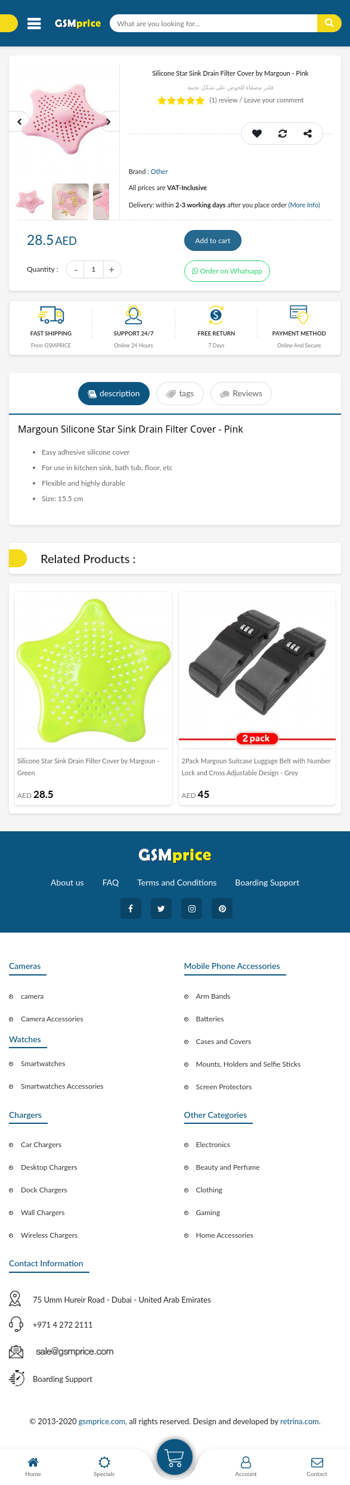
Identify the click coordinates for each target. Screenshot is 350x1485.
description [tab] (113, 397)
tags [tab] (180, 397)
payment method (299, 336)
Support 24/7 (134, 336)
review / (227, 100)
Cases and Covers (224, 1044)
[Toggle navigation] (34, 24)
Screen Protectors (224, 1089)
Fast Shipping (51, 336)
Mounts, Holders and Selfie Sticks (248, 1067)
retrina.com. (300, 1425)
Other (159, 171)
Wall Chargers (42, 1215)
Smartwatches (43, 1067)
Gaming (208, 1215)
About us (67, 886)
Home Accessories (224, 1238)
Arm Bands (213, 999)
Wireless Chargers (49, 1238)
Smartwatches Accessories (62, 1089)
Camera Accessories (52, 1021)
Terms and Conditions (176, 886)
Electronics (213, 1148)
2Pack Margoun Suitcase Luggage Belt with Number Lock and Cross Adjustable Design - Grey (256, 770)
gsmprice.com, (104, 1425)
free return (216, 336)
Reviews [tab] (242, 397)
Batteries (210, 1021)
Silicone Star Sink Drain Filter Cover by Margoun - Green (88, 770)
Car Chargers (41, 1148)
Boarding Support (267, 886)
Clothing (209, 1193)
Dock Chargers (44, 1193)
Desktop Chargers (49, 1170)
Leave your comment (273, 100)
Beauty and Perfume (228, 1170)
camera (32, 999)
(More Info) (304, 205)
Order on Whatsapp (227, 273)
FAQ (111, 886)
